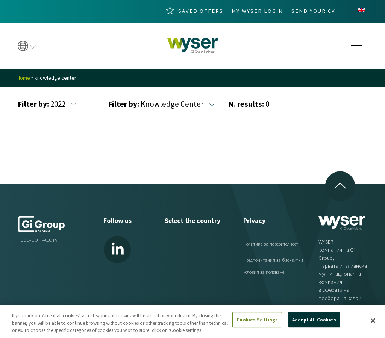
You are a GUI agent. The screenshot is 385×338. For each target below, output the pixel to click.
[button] (73, 105)
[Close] (373, 320)
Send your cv (313, 11)
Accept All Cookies (314, 320)
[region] (192, 321)
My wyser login (257, 11)
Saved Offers (200, 11)
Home (23, 77)
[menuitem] (361, 10)
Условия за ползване (263, 272)
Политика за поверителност (270, 244)
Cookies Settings (257, 320)
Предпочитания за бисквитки (273, 260)
